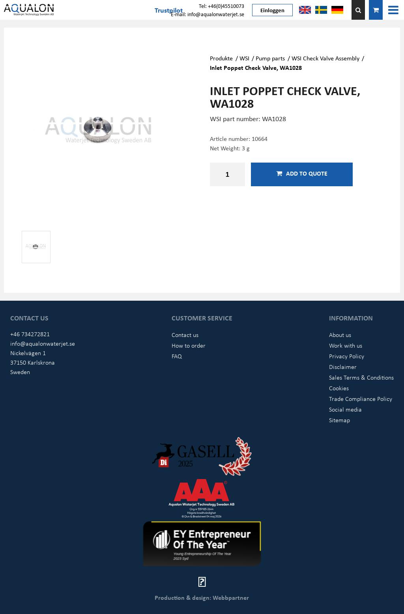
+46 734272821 (30, 333)
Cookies (339, 388)
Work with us (345, 345)
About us (340, 334)
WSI (244, 58)
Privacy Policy (346, 356)
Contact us (185, 334)
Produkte (221, 58)
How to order (189, 345)
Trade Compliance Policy (360, 398)
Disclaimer (343, 366)
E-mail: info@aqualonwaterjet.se (207, 14)
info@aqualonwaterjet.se (42, 343)
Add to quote (301, 173)
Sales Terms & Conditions (361, 377)
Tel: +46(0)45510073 (221, 5)
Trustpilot (169, 10)
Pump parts (270, 58)
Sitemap (339, 420)
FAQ (177, 356)
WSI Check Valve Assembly (325, 58)
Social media (345, 409)
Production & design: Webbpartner (202, 597)
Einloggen (272, 10)
